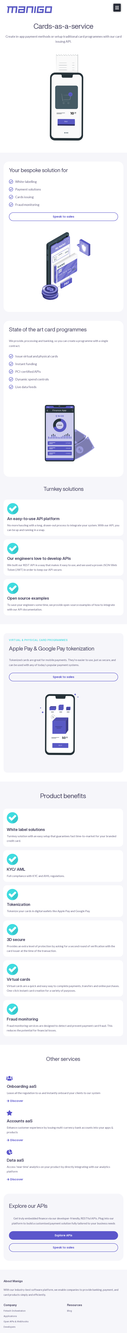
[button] (117, 8)
